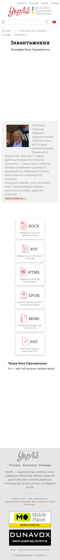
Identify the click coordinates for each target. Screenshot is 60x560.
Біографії (6, 31)
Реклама (34, 3)
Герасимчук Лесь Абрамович (33, 31)
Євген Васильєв (40, 499)
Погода (54, 3)
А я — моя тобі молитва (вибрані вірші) (31, 368)
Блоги (45, 3)
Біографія (6, 35)
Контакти (21, 3)
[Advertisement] (30, 87)
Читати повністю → (16, 198)
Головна (15, 465)
